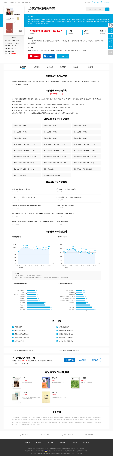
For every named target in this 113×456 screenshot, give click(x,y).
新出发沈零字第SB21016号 (80, 451)
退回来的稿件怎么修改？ (21, 334)
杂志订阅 (50, 442)
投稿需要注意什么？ (20, 330)
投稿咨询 (36, 56)
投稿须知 (37, 67)
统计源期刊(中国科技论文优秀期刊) (70, 41)
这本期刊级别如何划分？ (66, 334)
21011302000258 (58, 451)
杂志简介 (23, 67)
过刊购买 (95, 360)
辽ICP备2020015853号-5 (37, 451)
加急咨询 (50, 56)
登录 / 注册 (96, 2)
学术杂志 (11, 2)
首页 (6, 2)
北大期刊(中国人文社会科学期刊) (51, 41)
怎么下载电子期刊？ (20, 341)
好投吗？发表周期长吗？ (66, 341)
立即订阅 (64, 56)
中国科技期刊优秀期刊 (70, 50)
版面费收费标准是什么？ (66, 330)
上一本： (22, 350)
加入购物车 (82, 360)
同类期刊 (90, 67)
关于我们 (27, 442)
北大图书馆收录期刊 (82, 50)
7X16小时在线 (68, 434)
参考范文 (62, 442)
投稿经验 (38, 442)
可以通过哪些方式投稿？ (21, 337)
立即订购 (71, 360)
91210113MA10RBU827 (43, 453)
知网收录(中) (83, 41)
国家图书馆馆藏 (99, 41)
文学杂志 (17, 2)
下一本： (68, 350)
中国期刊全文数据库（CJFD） (47, 50)
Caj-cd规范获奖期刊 (33, 50)
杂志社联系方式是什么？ (66, 337)
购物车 (88, 2)
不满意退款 (46, 434)
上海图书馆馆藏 (32, 43)
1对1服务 (25, 434)
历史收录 (50, 67)
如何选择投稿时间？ (65, 327)
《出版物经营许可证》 (25, 417)
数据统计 (76, 67)
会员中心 (86, 442)
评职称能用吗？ (19, 327)
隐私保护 (90, 434)
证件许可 (74, 442)
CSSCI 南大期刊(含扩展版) (35, 41)
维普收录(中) (91, 41)
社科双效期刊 (59, 50)
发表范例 (63, 67)
